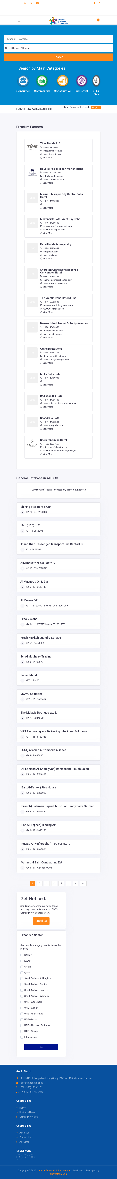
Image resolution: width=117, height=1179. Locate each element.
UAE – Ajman (31, 1007)
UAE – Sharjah (31, 1031)
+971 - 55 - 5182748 (35, 736)
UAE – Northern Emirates (37, 1025)
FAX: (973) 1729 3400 (29, 1092)
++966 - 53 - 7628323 (36, 568)
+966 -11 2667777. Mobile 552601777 (45, 624)
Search (58, 57)
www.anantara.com (51, 334)
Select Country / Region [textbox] (17, 48)
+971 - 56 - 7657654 (35, 699)
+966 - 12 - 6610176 (35, 830)
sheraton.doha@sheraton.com (56, 280)
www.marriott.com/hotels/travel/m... (58, 450)
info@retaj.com (49, 251)
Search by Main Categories (42, 68)
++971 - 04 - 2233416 (36, 512)
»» (83, 883)
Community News (27, 1117)
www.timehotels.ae (50, 154)
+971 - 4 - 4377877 (50, 147)
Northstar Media (58, 1174)
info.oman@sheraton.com (54, 447)
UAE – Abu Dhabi (33, 1001)
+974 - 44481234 (49, 352)
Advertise (22, 1132)
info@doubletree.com (52, 176)
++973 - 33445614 (34, 718)
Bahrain (28, 954)
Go (41, 1047)
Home (21, 1107)
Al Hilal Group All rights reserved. (55, 1170)
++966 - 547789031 (35, 643)
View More (46, 157)
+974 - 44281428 (49, 400)
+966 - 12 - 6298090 (35, 793)
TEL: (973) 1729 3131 (29, 1087)
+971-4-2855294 (34, 530)
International (30, 1037)
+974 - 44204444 (49, 248)
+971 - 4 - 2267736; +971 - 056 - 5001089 (46, 605)
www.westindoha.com (52, 309)
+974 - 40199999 (49, 378)
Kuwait (27, 960)
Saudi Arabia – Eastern (36, 990)
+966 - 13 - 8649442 (35, 587)
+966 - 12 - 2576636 (35, 849)
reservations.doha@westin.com (56, 305)
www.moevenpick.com (52, 229)
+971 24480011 (33, 680)
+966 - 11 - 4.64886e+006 (38, 867)
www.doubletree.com (52, 179)
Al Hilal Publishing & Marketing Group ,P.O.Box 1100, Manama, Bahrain (54, 1078)
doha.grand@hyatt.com (53, 356)
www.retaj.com (49, 255)
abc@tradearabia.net (29, 1082)
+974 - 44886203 (49, 422)
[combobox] (58, 48)
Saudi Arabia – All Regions (37, 978)
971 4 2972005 (33, 549)
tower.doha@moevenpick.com (56, 226)
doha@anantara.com (51, 330)
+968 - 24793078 (34, 662)
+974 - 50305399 (49, 302)
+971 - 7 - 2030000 (50, 172)
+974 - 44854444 (49, 276)
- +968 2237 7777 (49, 444)
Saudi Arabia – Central (36, 984)
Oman (27, 966)
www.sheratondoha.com (53, 283)
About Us (22, 1142)
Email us (41, 920)
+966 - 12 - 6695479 (35, 811)
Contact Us (23, 1137)
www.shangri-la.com (51, 425)
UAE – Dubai (30, 1019)
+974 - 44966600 (49, 223)
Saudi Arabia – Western (36, 996)
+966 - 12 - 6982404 (35, 774)
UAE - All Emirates (33, 1013)
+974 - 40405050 (49, 327)
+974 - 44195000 (49, 201)
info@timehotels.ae (51, 151)
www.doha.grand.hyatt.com (54, 359)
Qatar (27, 972)
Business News (25, 1112)
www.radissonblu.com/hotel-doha (58, 403)
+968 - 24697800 (34, 755)
